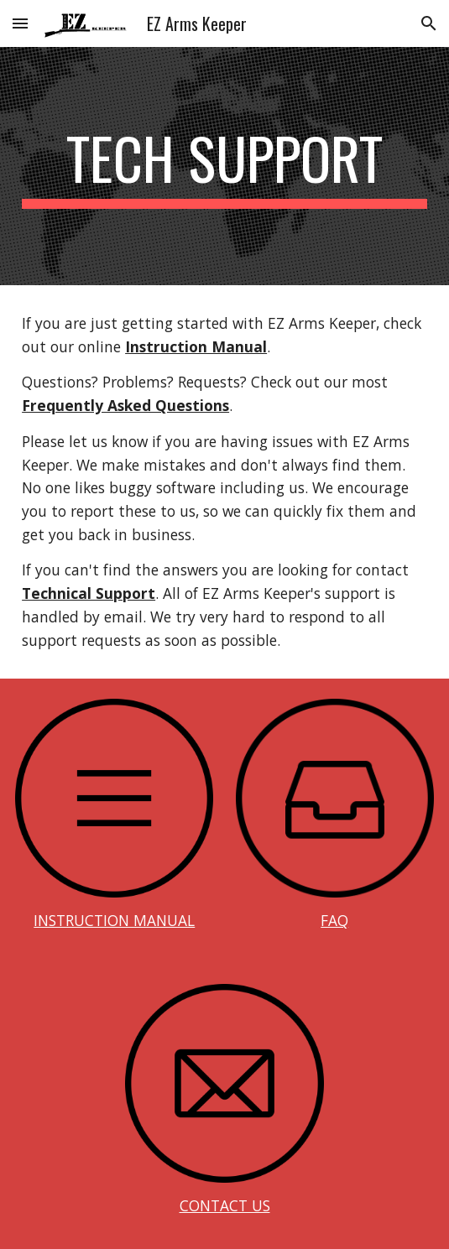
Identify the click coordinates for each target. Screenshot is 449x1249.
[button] (20, 23)
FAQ (334, 920)
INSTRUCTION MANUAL (114, 920)
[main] (224, 166)
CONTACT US (225, 1205)
